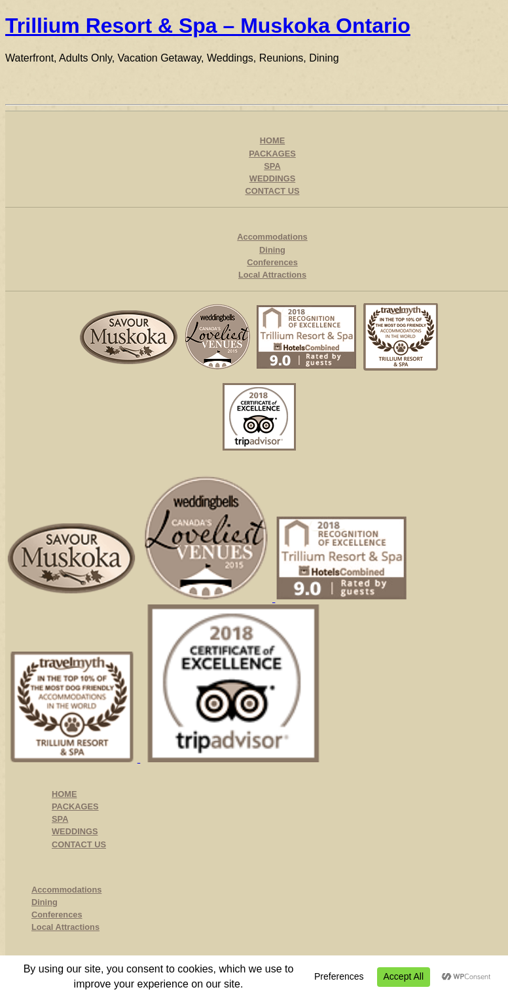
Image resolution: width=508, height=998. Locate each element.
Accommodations (272, 237)
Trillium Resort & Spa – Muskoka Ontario (207, 25)
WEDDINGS (272, 178)
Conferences (272, 262)
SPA (272, 166)
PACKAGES (272, 153)
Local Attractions (272, 275)
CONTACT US (272, 191)
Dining (272, 250)
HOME (272, 140)
